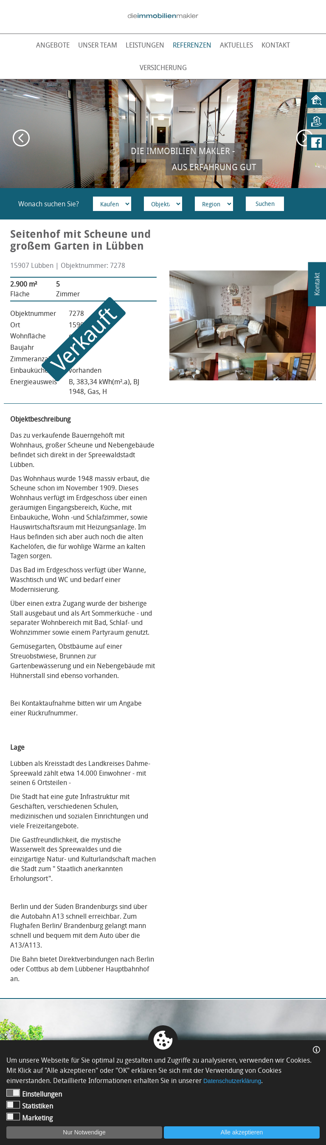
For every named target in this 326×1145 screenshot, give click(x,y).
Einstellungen (34, 1094)
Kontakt (275, 45)
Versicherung (163, 67)
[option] (163, 133)
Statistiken (29, 1106)
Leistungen (145, 45)
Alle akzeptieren (242, 1132)
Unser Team (97, 45)
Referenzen (192, 45)
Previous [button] (21, 137)
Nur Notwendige (84, 1132)
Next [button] (304, 137)
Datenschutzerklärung (232, 1080)
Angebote (53, 45)
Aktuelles (236, 45)
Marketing (29, 1117)
